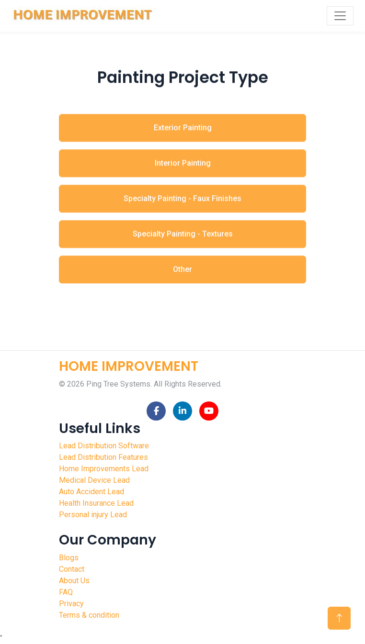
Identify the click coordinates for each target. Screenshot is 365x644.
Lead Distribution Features (103, 457)
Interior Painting (183, 167)
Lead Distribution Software (104, 445)
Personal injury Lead (93, 514)
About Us (74, 580)
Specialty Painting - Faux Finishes (182, 203)
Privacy (71, 603)
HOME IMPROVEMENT (128, 366)
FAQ (66, 592)
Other (182, 273)
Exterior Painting (183, 132)
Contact (71, 569)
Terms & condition (89, 615)
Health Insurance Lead (96, 503)
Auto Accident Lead (91, 491)
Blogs (69, 557)
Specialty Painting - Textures (183, 238)
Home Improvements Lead (103, 468)
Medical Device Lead (94, 480)
